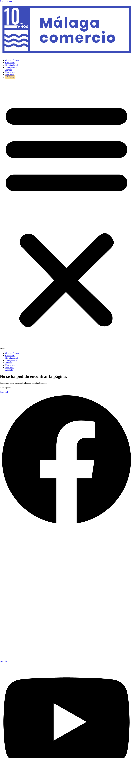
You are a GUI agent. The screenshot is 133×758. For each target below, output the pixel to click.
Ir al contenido (6, 1)
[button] (66, 215)
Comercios (10, 63)
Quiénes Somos (12, 60)
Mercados (9, 74)
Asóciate (10, 77)
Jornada (8, 70)
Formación (10, 72)
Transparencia (11, 67)
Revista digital (11, 65)
